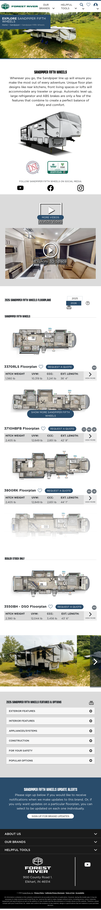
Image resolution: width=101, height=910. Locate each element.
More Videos (50, 217)
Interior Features (22, 722)
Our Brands (15, 843)
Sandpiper (15, 25)
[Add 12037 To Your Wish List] (40, 491)
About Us (13, 835)
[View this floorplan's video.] (84, 429)
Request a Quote (60, 367)
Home (5, 25)
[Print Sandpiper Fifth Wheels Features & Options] (91, 704)
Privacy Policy (39, 894)
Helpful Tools (17, 851)
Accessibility (80, 894)
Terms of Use (70, 894)
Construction (19, 741)
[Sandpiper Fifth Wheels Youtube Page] (20, 187)
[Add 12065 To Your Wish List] (43, 429)
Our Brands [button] (44, 6)
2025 (75, 298)
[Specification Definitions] (87, 303)
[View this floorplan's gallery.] (94, 429)
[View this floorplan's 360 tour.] (94, 367)
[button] (82, 6)
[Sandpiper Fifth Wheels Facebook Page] (50, 187)
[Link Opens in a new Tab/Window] (32, 167)
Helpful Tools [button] (66, 6)
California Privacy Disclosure (54, 894)
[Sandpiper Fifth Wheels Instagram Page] (80, 187)
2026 (74, 303)
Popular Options (21, 761)
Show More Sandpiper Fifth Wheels (50, 414)
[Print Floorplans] (69, 307)
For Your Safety (21, 751)
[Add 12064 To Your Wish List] (50, 607)
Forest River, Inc (27, 894)
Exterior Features (22, 712)
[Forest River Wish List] (89, 5)
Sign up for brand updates (50, 817)
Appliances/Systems (23, 732)
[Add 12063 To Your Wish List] (41, 367)
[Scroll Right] (95, 662)
